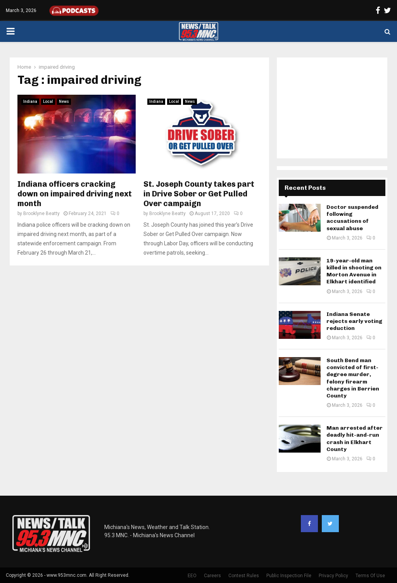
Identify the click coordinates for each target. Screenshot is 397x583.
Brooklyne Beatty (41, 213)
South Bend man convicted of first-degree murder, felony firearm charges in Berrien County (352, 378)
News (64, 101)
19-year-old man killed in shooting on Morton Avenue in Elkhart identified (353, 271)
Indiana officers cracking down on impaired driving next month (74, 193)
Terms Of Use (370, 575)
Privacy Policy (333, 575)
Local (48, 101)
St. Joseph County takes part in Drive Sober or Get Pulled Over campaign (198, 193)
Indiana (30, 101)
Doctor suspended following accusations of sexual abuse (352, 218)
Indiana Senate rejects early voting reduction (354, 321)
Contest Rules (243, 575)
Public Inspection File (288, 575)
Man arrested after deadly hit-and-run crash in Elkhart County (354, 439)
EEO (192, 575)
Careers (212, 575)
